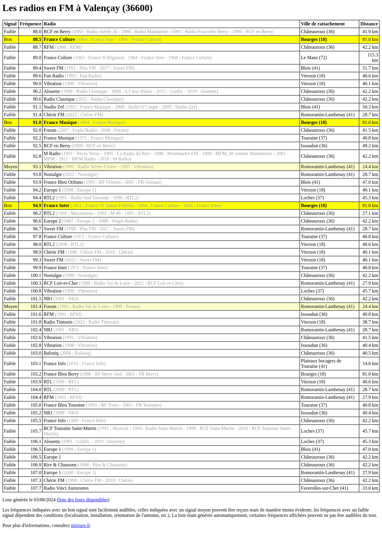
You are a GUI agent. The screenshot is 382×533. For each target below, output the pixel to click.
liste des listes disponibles (83, 499)
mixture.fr (80, 525)
